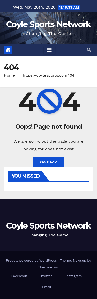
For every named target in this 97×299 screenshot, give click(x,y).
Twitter (46, 276)
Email (46, 287)
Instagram (73, 276)
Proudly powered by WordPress (32, 260)
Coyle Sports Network (48, 24)
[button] (89, 49)
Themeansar (48, 267)
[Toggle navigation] (49, 50)
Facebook (19, 276)
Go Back (48, 161)
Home (9, 75)
